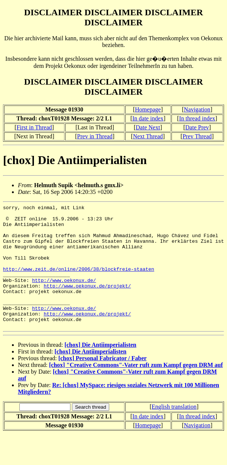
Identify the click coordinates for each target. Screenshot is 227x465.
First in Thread (34, 127)
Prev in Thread (95, 136)
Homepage (148, 109)
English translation (174, 431)
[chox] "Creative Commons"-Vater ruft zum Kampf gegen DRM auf (136, 389)
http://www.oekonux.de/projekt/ (87, 302)
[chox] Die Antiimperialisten (100, 369)
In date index (148, 118)
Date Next (148, 127)
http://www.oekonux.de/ (64, 295)
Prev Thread (197, 136)
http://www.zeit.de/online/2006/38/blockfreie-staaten (78, 282)
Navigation (197, 109)
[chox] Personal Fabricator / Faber (102, 383)
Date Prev (197, 127)
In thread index (197, 118)
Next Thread (148, 136)
